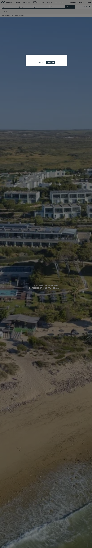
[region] (46, 60)
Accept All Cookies (51, 62)
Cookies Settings (41, 62)
